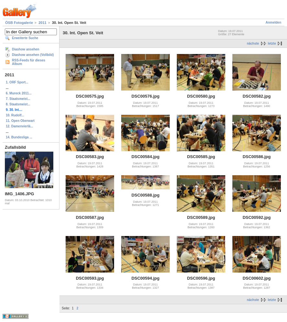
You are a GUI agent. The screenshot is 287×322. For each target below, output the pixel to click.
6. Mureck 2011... (19, 93)
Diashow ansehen (25, 49)
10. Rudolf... (15, 115)
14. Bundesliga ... (19, 137)
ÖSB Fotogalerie (19, 23)
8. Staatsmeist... (18, 104)
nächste (253, 43)
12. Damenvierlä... (19, 126)
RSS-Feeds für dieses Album (28, 62)
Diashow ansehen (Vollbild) (33, 55)
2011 (42, 23)
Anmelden (273, 22)
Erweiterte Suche (25, 38)
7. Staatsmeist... (18, 99)
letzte (272, 43)
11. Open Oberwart (20, 121)
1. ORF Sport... (17, 82)
